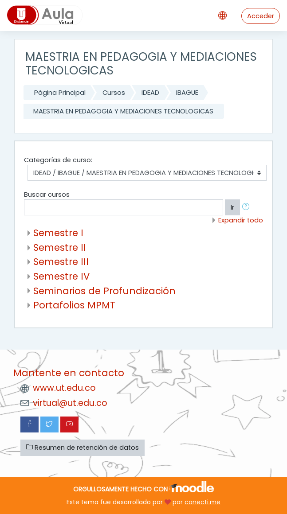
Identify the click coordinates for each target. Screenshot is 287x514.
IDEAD (150, 92)
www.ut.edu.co (64, 388)
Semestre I (58, 232)
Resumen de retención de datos (82, 447)
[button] (247, 207)
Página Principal (60, 92)
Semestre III (61, 261)
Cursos (113, 92)
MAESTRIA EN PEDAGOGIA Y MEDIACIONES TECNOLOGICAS (123, 111)
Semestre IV (61, 276)
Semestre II (59, 247)
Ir (232, 207)
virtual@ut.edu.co (70, 403)
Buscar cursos (47, 194)
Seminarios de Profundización (104, 290)
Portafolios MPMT (74, 305)
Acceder (260, 16)
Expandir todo (240, 220)
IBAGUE (187, 92)
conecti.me (202, 502)
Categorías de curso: (58, 160)
